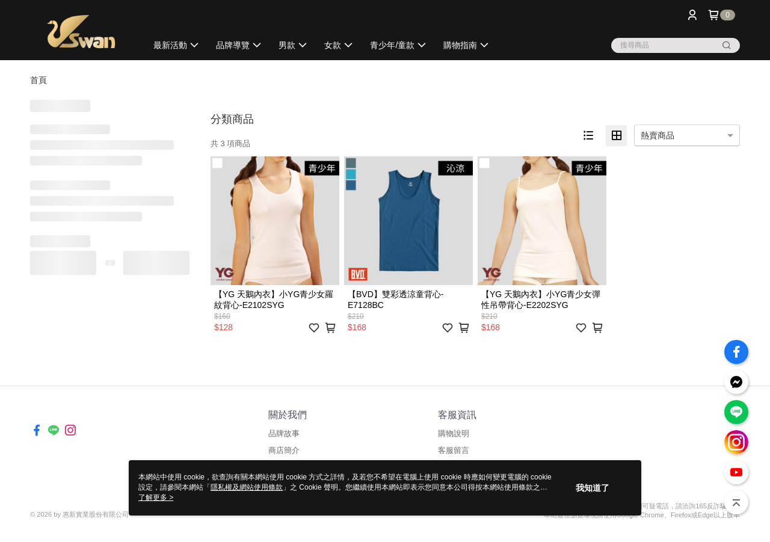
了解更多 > (155, 497)
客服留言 (453, 450)
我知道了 (592, 488)
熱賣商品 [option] (657, 135)
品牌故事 (284, 433)
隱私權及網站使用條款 (247, 487)
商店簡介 (284, 450)
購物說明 (453, 433)
